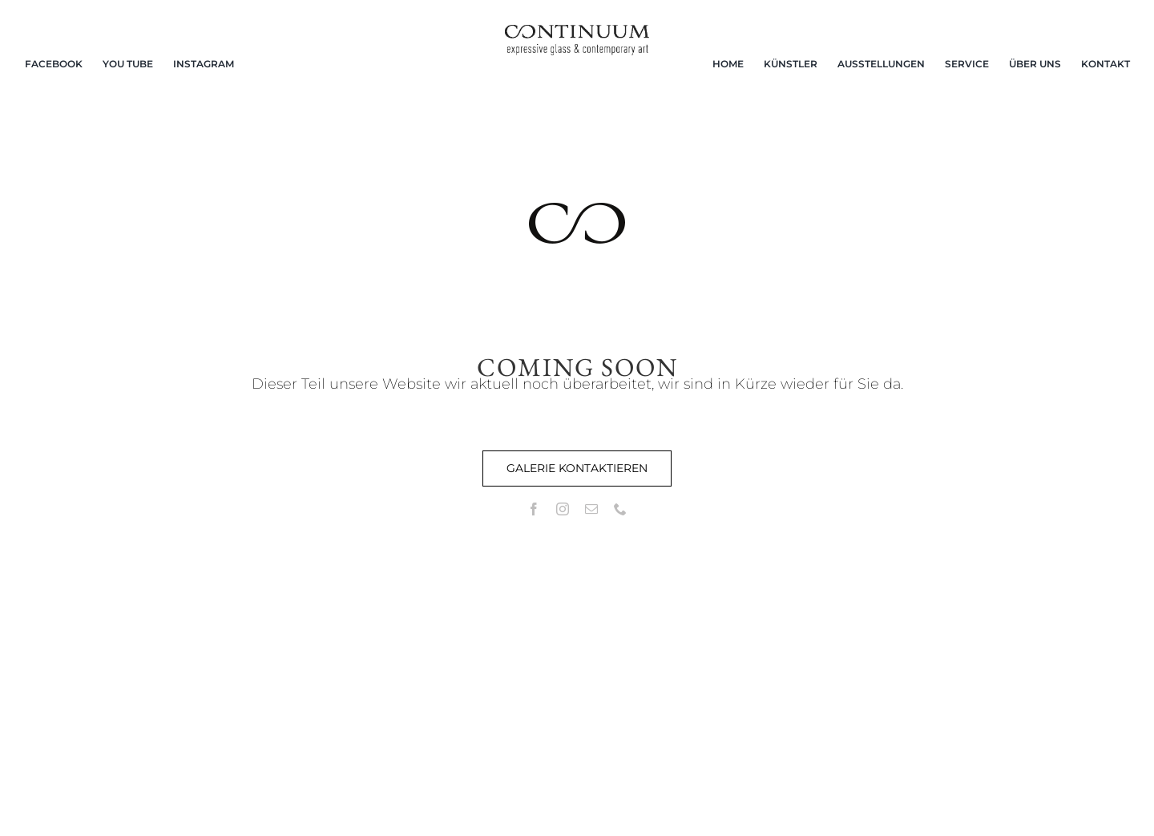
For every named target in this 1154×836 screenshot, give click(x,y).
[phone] (620, 509)
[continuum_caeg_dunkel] (577, 31)
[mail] (591, 509)
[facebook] (533, 509)
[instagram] (562, 509)
